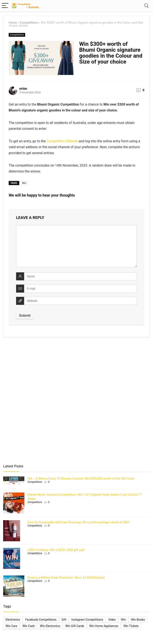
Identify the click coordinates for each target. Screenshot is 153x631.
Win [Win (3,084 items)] (123, 619)
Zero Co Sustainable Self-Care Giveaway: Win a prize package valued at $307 (79, 522)
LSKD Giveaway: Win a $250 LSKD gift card (56, 550)
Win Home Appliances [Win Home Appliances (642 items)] (103, 626)
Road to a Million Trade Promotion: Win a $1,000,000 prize (66, 577)
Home (13, 22)
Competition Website (62, 141)
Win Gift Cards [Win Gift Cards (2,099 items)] (74, 626)
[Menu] (5, 5)
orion (23, 89)
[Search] (146, 5)
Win (24, 183)
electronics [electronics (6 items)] (13, 619)
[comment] (76, 246)
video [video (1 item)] (112, 619)
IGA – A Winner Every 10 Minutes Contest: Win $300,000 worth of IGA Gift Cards (81, 478)
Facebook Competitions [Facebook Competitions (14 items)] (41, 619)
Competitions (29, 22)
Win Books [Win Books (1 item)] (138, 619)
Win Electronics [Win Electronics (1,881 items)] (50, 626)
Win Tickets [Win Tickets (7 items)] (131, 626)
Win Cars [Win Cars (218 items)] (11, 626)
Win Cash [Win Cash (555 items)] (28, 626)
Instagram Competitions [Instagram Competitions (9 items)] (87, 619)
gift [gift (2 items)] (64, 619)
